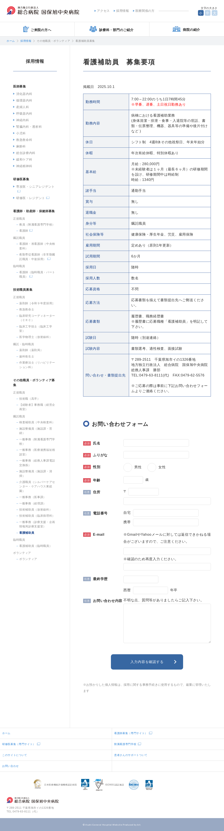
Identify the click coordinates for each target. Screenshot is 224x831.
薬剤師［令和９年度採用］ (37, 303)
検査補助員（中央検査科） (37, 422)
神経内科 (22, 120)
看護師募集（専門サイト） (130, 733)
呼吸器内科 (24, 113)
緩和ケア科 (24, 159)
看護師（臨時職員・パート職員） (37, 274)
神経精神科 (24, 166)
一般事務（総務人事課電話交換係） (37, 463)
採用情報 (122, 10)
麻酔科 (21, 146)
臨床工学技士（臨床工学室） (35, 328)
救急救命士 (26, 309)
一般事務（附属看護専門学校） (37, 441)
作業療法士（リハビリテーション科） (37, 365)
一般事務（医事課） (32, 497)
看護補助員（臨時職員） (35, 546)
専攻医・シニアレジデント (35, 186)
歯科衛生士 (26, 356)
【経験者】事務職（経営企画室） (37, 407)
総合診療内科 (25, 153)
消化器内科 (24, 94)
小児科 (21, 133)
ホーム (11, 40)
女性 (162, 467)
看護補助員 (26, 532)
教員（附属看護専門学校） (37, 224)
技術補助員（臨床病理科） (37, 515)
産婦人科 (22, 107)
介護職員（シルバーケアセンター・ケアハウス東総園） (37, 486)
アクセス (103, 10)
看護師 (23, 230)
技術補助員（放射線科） (35, 509)
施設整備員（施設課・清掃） (35, 473)
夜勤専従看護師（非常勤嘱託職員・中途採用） (37, 257)
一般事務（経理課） (32, 503)
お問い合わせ (10, 766)
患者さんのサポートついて (130, 755)
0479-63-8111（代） (26, 811)
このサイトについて (14, 755)
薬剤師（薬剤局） (31, 350)
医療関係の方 (145, 10)
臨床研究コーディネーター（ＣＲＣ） (37, 318)
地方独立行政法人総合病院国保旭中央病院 (43, 10)
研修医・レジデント (30, 198)
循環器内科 (24, 100)
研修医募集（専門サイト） (18, 744)
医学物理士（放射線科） (35, 337)
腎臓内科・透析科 (29, 126)
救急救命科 (24, 140)
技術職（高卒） (29, 398)
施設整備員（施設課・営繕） (35, 431)
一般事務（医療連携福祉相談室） (37, 452)
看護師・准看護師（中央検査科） (37, 246)
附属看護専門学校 (125, 744)
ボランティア (28, 559)
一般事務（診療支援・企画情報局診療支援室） (37, 524)
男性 (138, 467)
